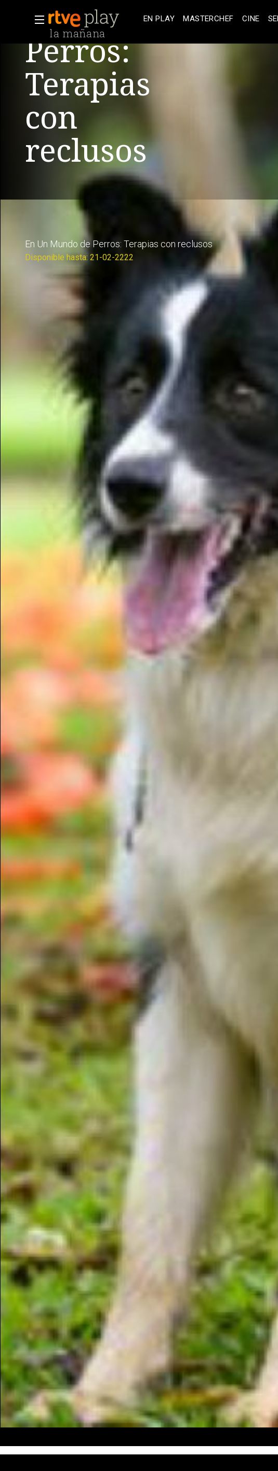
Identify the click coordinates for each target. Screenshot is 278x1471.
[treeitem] (159, 18)
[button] (36, 19)
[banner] (93, 18)
